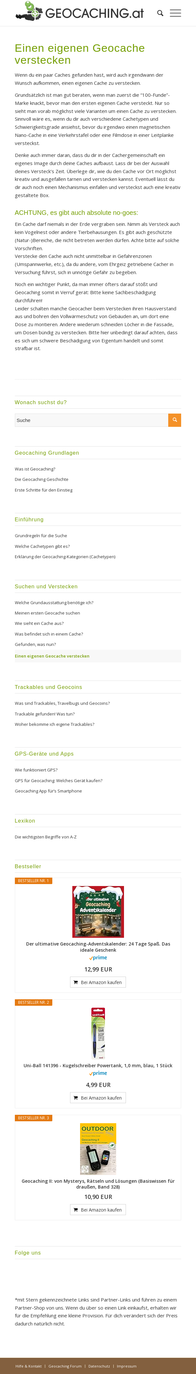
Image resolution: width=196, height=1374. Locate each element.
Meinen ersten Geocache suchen (47, 613)
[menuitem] (157, 13)
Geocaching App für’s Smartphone (48, 791)
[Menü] (172, 13)
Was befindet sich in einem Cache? (49, 634)
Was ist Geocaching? (35, 469)
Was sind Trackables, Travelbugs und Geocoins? (62, 703)
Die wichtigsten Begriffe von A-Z (46, 837)
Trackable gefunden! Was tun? (45, 714)
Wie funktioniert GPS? (36, 770)
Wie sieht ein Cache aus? (39, 623)
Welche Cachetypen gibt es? (42, 546)
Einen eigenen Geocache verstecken (52, 656)
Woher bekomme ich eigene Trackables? (54, 724)
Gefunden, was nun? (35, 644)
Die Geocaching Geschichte (41, 479)
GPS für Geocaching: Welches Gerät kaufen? (58, 780)
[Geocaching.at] (81, 13)
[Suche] (157, 13)
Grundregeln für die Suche (41, 535)
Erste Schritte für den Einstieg (43, 490)
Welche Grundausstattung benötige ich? (54, 602)
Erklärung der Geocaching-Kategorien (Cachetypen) (65, 557)
